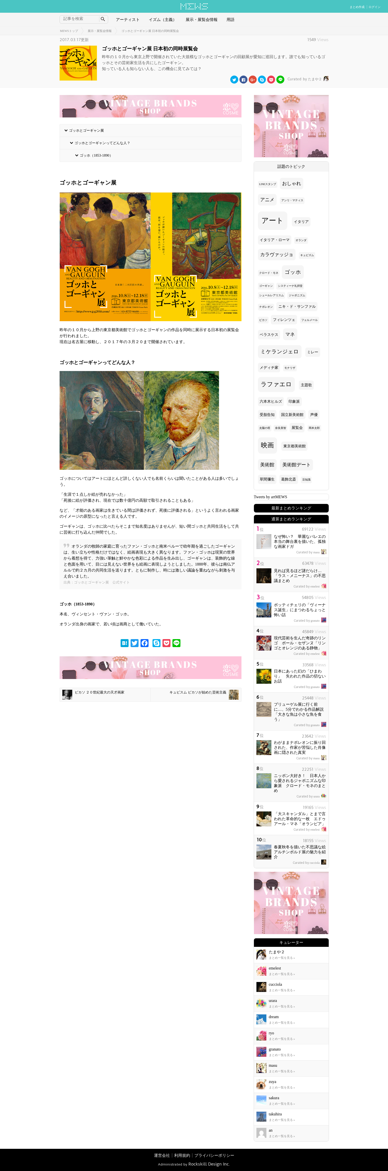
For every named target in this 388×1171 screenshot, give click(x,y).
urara (311, 796)
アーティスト (128, 19)
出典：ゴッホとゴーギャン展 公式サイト (97, 582)
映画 (267, 445)
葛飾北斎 (288, 479)
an (271, 1130)
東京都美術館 (294, 446)
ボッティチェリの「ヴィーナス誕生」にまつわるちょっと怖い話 (300, 610)
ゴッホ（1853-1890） (96, 155)
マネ (290, 334)
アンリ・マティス (292, 200)
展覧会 (297, 428)
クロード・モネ (268, 273)
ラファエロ (276, 384)
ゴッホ (293, 272)
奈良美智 (280, 428)
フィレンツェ (284, 320)
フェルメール (309, 320)
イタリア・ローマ (275, 240)
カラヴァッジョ (276, 254)
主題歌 (306, 385)
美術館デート (296, 464)
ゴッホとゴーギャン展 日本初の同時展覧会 (150, 31)
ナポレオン (266, 306)
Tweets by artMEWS (270, 497)
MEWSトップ (69, 31)
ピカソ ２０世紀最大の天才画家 (93, 695)
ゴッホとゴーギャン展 (86, 130)
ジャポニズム (297, 295)
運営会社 (162, 1155)
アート (272, 220)
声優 (314, 415)
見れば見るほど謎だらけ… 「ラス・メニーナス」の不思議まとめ (300, 576)
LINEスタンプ (267, 184)
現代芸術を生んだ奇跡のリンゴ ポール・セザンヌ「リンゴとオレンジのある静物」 (300, 643)
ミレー (312, 352)
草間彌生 (267, 479)
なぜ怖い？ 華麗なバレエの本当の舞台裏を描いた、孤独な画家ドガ (300, 541)
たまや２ (308, 79)
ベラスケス (269, 335)
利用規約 (182, 1155)
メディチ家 (269, 368)
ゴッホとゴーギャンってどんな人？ (102, 143)
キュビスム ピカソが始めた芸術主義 (204, 695)
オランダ (301, 240)
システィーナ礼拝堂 (290, 286)
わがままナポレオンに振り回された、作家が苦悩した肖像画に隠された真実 (300, 747)
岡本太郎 (314, 428)
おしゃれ (291, 183)
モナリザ (289, 368)
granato (310, 620)
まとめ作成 (357, 7)
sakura (274, 1098)
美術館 (267, 464)
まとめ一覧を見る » (282, 958)
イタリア (301, 222)
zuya (272, 1081)
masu (311, 552)
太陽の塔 (264, 428)
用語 (230, 19)
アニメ (267, 199)
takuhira (275, 1114)
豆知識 (306, 479)
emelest (310, 586)
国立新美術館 (292, 415)
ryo (271, 1033)
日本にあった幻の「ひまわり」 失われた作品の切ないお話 (300, 676)
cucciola (309, 863)
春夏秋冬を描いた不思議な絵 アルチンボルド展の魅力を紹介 (302, 852)
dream (274, 1017)
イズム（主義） (163, 19)
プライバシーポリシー (214, 1155)
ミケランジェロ (279, 352)
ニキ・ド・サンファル (297, 306)
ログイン (375, 7)
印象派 (294, 401)
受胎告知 (267, 415)
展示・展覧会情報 (202, 19)
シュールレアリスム (271, 295)
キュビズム (307, 255)
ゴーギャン (266, 286)
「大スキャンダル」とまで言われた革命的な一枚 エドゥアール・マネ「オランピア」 (300, 819)
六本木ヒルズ (271, 401)
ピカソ (263, 320)
